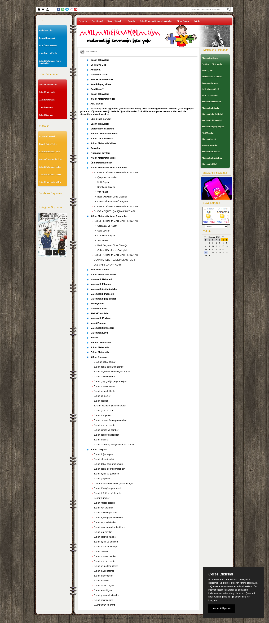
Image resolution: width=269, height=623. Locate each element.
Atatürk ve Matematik (212, 64)
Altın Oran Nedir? (210, 95)
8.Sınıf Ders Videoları (48, 53)
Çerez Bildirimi (220, 574)
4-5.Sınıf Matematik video (50, 159)
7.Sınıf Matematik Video (50, 174)
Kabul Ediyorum (222, 608)
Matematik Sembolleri (212, 158)
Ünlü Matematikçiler (211, 89)
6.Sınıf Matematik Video (50, 167)
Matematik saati (209, 139)
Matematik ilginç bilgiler (213, 126)
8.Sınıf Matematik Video (50, 182)
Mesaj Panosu (183, 21)
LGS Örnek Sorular (48, 45)
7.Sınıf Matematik (47, 100)
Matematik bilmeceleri (212, 120)
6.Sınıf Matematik (47, 92)
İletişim (197, 21)
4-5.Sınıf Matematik (48, 84)
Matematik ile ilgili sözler (213, 114)
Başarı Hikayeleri (47, 38)
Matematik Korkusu (211, 151)
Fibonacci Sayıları (210, 83)
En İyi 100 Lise (45, 30)
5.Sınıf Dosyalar (46, 107)
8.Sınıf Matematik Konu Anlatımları (50, 62)
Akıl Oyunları (208, 133)
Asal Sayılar (207, 70)
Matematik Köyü (209, 164)
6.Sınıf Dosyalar (46, 115)
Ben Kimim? (97, 21)
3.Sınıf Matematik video (49, 151)
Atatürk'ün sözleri (210, 145)
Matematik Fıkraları (211, 108)
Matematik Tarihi (210, 58)
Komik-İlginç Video (48, 144)
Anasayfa (83, 21)
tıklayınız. (213, 600)
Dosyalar (132, 21)
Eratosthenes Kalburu (212, 76)
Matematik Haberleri (211, 101)
